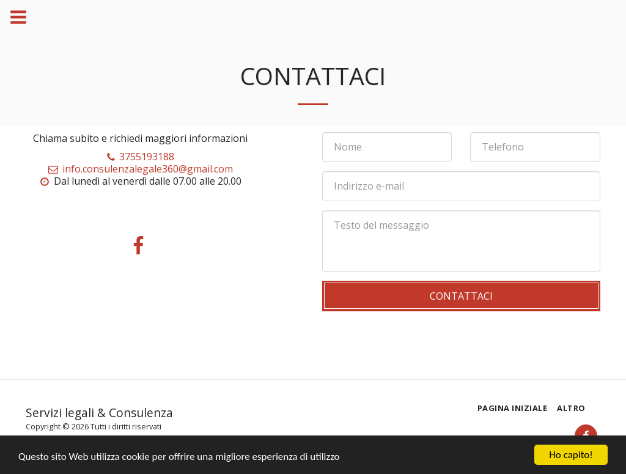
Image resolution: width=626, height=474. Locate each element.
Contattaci (461, 296)
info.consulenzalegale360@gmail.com (140, 169)
